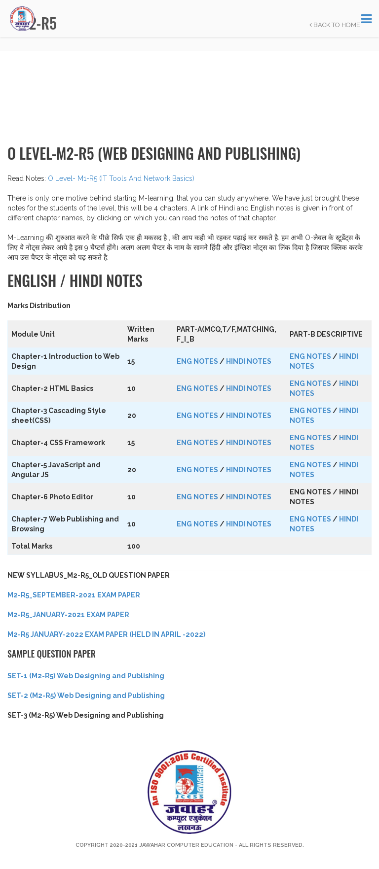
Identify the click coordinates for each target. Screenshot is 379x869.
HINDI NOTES (248, 361)
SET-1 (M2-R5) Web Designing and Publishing (85, 676)
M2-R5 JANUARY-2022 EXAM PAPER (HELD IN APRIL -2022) (106, 634)
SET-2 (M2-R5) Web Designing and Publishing (86, 695)
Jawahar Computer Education (186, 845)
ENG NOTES (197, 361)
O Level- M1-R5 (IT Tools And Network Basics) (121, 178)
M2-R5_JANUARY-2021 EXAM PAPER (68, 615)
